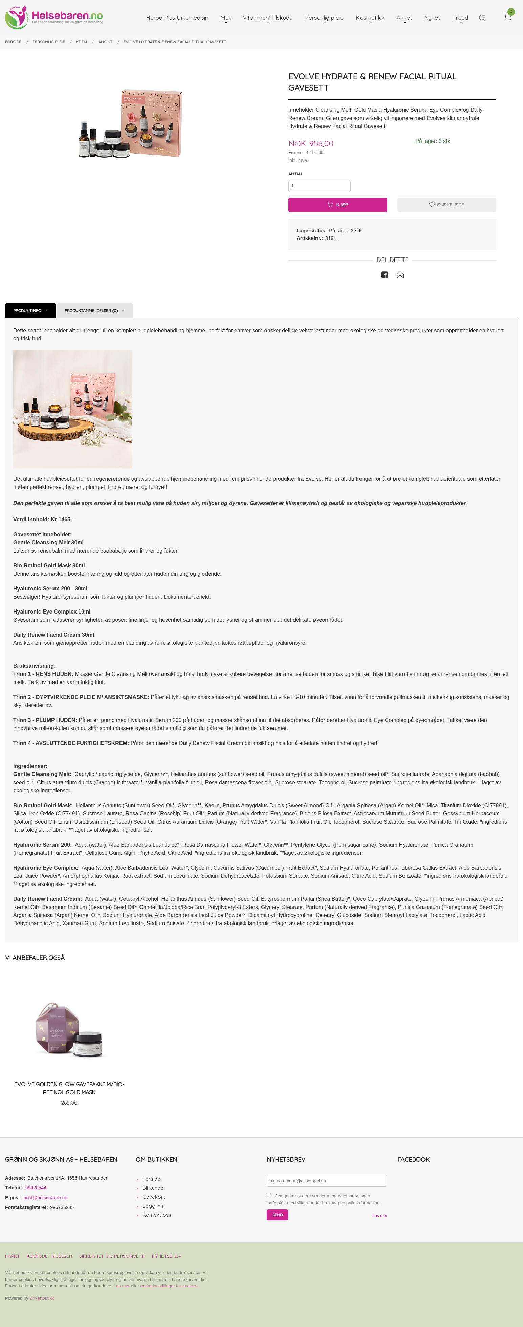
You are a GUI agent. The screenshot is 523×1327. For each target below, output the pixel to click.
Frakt (12, 1256)
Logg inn (153, 1206)
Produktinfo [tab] (27, 310)
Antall (295, 174)
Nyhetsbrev (166, 1256)
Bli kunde (153, 1188)
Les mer (379, 1215)
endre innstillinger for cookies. (169, 1285)
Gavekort (154, 1197)
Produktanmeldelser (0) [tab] (91, 310)
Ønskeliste (446, 205)
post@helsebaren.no (45, 1197)
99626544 (35, 1187)
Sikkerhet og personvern (112, 1256)
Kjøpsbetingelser (49, 1256)
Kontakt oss (157, 1214)
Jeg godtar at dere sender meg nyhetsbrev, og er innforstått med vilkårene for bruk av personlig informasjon (323, 1199)
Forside (151, 1179)
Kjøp (337, 205)
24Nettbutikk (41, 1298)
